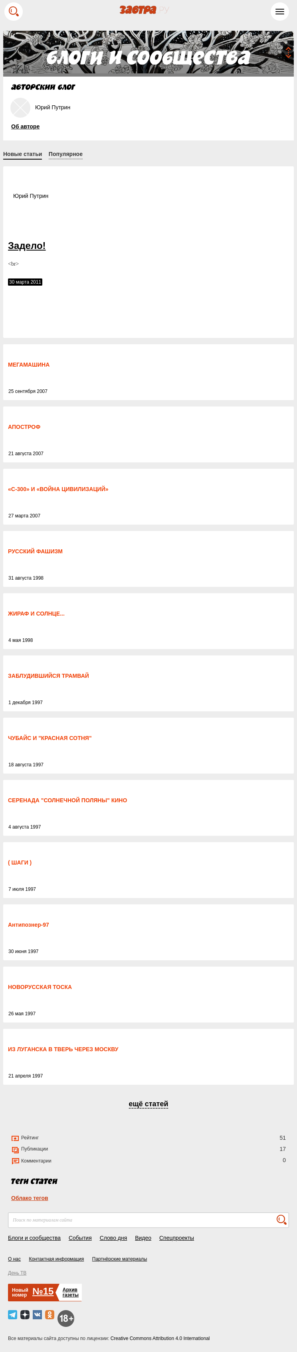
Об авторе (25, 126)
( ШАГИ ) (20, 862)
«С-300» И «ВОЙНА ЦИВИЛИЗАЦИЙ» (58, 489)
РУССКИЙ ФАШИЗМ (35, 551)
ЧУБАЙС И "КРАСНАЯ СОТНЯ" (50, 738)
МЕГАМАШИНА (29, 364)
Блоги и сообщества (34, 1238)
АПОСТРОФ (24, 427)
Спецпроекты (176, 1238)
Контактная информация (56, 1259)
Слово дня (113, 1238)
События (80, 1238)
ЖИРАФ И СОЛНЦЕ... (36, 613)
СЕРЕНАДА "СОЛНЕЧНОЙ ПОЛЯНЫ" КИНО (67, 800)
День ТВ (17, 1273)
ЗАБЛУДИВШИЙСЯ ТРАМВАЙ (48, 676)
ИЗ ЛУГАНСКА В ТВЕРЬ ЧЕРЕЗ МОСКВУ (63, 1049)
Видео (143, 1238)
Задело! (27, 245)
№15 (42, 1291)
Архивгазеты (71, 1292)
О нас (14, 1259)
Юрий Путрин (30, 196)
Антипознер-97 (28, 925)
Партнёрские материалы (119, 1259)
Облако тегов (29, 1198)
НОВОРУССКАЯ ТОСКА (40, 987)
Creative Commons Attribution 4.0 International (160, 1338)
